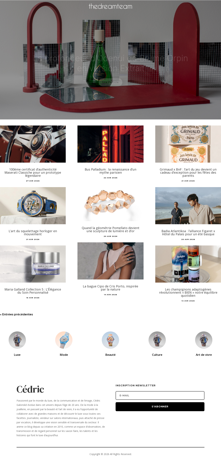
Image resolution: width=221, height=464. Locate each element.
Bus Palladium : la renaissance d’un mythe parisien (110, 171)
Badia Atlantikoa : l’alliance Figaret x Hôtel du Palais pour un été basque (188, 232)
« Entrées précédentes (16, 314)
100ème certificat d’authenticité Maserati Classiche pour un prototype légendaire (32, 172)
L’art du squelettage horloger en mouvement (33, 232)
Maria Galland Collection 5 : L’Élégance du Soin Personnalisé (32, 290)
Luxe (17, 355)
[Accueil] (110, 11)
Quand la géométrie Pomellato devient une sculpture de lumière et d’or (110, 229)
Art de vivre (204, 355)
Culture (157, 355)
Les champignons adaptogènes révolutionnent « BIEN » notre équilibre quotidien (188, 292)
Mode (64, 355)
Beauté (110, 355)
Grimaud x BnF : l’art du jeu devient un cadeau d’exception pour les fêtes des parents (188, 172)
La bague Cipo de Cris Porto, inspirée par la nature (110, 287)
